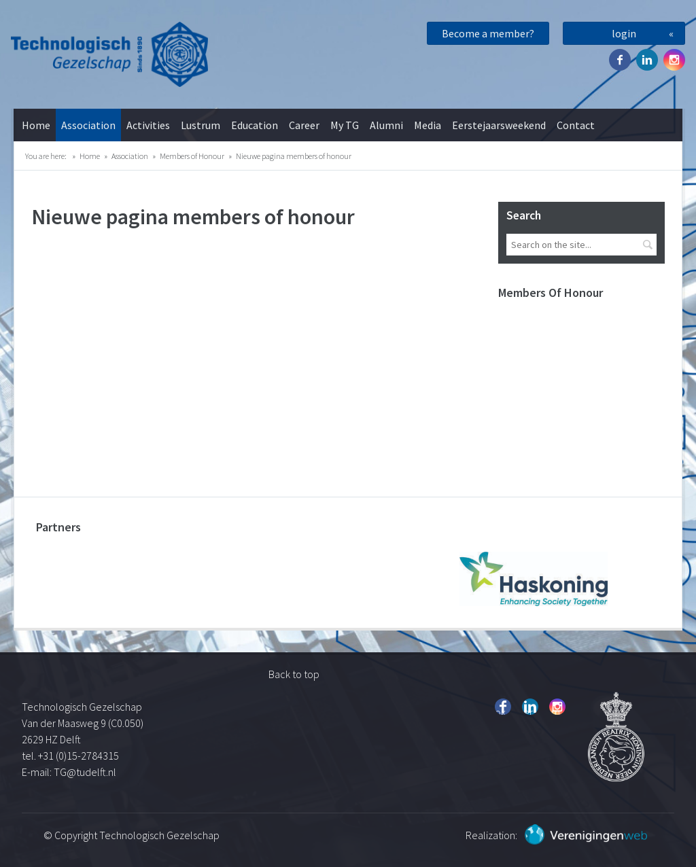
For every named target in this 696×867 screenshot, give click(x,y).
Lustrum (200, 125)
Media (427, 125)
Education (254, 125)
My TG (344, 125)
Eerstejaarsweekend (499, 125)
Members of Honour (192, 156)
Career (304, 125)
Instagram (674, 60)
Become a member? (488, 33)
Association (88, 125)
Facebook (620, 60)
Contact (576, 125)
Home (36, 125)
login (624, 33)
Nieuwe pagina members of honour (293, 156)
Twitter (647, 60)
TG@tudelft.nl (86, 772)
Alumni (386, 125)
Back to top (293, 674)
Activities (148, 125)
